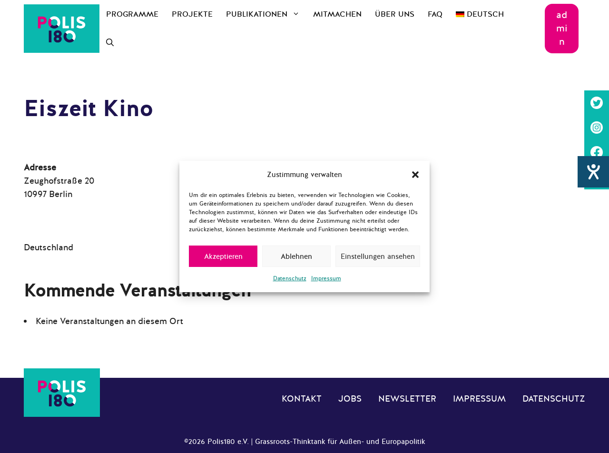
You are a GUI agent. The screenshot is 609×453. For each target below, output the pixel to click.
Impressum (326, 278)
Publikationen (266, 14)
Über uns (394, 14)
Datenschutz (289, 278)
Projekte (192, 14)
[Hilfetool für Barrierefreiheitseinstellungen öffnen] (593, 205)
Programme (132, 14)
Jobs (350, 398)
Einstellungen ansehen (378, 256)
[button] (415, 174)
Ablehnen (296, 256)
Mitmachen (337, 14)
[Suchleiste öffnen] (109, 43)
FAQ (435, 14)
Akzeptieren (223, 256)
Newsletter (407, 398)
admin (562, 28)
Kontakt (302, 398)
